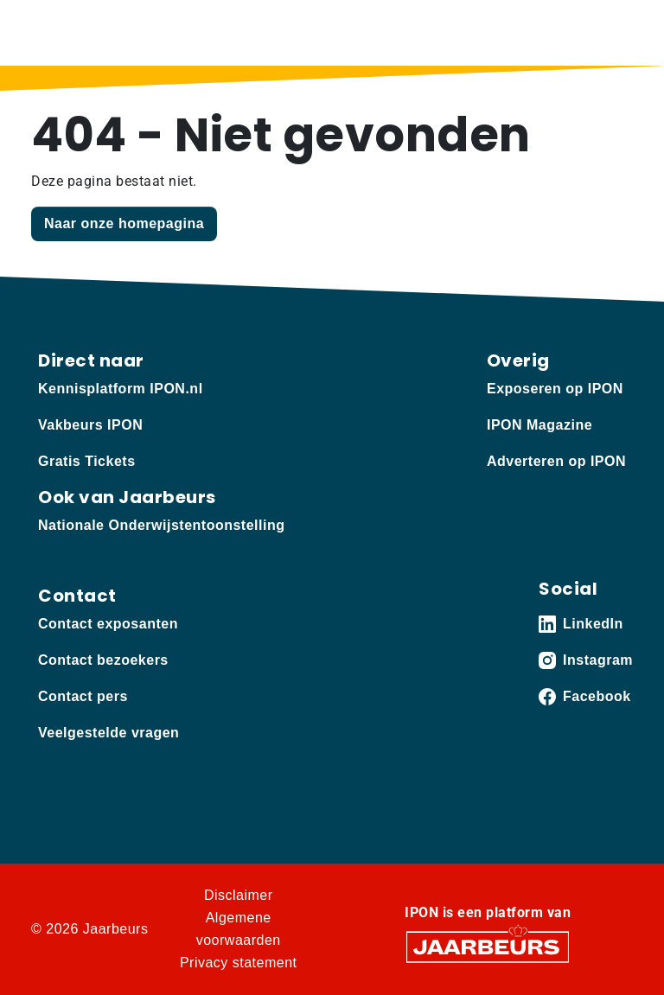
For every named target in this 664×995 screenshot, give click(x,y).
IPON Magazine (539, 425)
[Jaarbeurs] (487, 946)
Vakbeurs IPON (90, 425)
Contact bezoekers (103, 660)
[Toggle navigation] (616, 32)
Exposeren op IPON (555, 388)
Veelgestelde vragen (108, 732)
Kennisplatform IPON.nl (120, 388)
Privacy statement (238, 962)
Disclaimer (238, 895)
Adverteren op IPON (556, 461)
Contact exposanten (108, 623)
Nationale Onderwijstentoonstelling (161, 525)
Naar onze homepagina (124, 223)
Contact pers (83, 696)
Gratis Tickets (87, 461)
